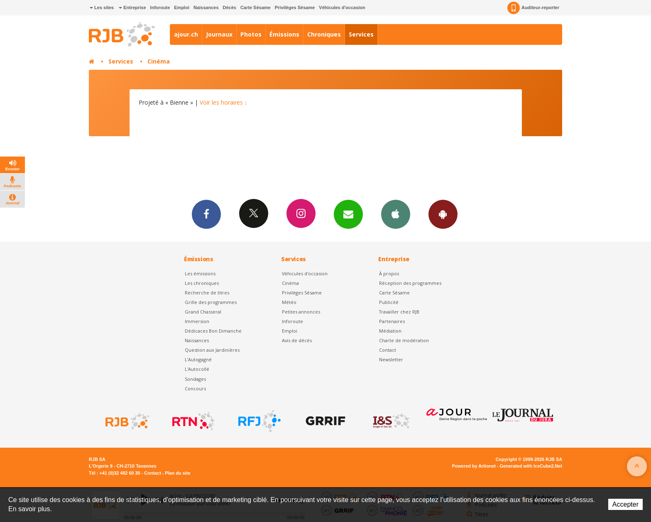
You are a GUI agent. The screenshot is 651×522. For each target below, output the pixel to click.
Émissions (284, 34)
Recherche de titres (207, 292)
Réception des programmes (410, 283)
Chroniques (324, 34)
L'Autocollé (197, 369)
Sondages (195, 379)
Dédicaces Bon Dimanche (213, 330)
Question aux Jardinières (212, 350)
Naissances (206, 7)
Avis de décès (297, 340)
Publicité (389, 302)
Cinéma (158, 61)
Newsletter (391, 359)
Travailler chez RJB (399, 311)
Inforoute (160, 7)
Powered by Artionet (474, 465)
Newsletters (348, 214)
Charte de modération (404, 340)
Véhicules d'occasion (342, 7)
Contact (387, 350)
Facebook (206, 214)
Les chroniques (202, 283)
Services (361, 34)
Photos (251, 34)
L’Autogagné (198, 359)
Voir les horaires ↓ (223, 102)
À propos (389, 273)
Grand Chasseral (203, 311)
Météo (289, 302)
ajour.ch (186, 34)
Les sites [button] (102, 7)
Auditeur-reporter (533, 8)
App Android (443, 214)
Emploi (181, 7)
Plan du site (177, 473)
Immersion (197, 321)
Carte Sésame (255, 7)
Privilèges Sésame (295, 7)
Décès (229, 7)
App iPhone (395, 214)
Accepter (625, 504)
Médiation (390, 330)
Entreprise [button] (132, 7)
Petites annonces (301, 311)
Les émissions (200, 273)
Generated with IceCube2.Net (531, 465)
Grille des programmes (211, 302)
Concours (195, 388)
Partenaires (392, 321)
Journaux (219, 34)
